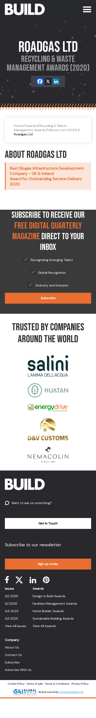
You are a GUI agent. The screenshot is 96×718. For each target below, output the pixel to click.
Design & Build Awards (49, 596)
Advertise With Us (18, 670)
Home (18, 126)
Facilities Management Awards (55, 603)
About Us (12, 647)
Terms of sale (35, 683)
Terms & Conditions (57, 683)
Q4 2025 (11, 611)
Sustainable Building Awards (53, 618)
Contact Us (13, 655)
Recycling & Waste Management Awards (40, 128)
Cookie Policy (16, 683)
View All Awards (44, 626)
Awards (30, 126)
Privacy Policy (80, 683)
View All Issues (15, 626)
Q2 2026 (11, 596)
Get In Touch (48, 523)
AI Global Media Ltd (71, 692)
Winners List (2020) (62, 130)
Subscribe (48, 298)
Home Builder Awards (48, 611)
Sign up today (48, 564)
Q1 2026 (11, 603)
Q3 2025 (11, 618)
